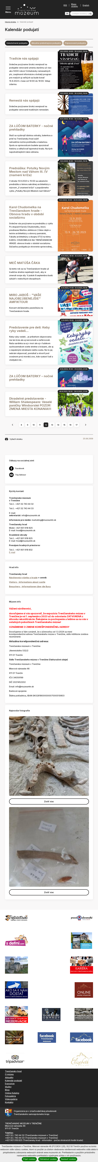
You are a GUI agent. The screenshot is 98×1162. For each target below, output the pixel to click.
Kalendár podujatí (13, 1080)
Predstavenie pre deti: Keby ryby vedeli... (29, 329)
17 (77, 425)
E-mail (12, 552)
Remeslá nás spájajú (24, 100)
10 (34, 425)
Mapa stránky (73, 5)
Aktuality (9, 1077)
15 (64, 425)
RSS (64, 5)
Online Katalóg (12, 1093)
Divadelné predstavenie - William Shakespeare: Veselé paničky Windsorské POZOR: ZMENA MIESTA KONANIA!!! (30, 404)
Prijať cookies (29, 1159)
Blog (7, 1090)
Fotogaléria (10, 1096)
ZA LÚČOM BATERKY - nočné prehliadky (31, 127)
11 (40, 425)
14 (58, 425)
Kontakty (9, 1102)
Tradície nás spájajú (24, 58)
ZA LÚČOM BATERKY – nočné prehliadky (31, 377)
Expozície (10, 1083)
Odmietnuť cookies (48, 1159)
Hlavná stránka (10, 22)
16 (70, 425)
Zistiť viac (49, 801)
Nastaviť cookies (68, 1159)
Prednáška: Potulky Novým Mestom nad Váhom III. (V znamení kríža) (29, 171)
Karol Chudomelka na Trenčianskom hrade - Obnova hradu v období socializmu (26, 212)
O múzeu (9, 1074)
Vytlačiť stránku (13, 439)
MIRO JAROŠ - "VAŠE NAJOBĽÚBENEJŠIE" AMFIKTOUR (25, 298)
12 (46, 425)
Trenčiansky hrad (13, 1071)
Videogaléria (11, 1099)
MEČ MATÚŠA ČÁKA (24, 263)
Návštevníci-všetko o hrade (23, 577)
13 (52, 425)
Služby (8, 1087)
